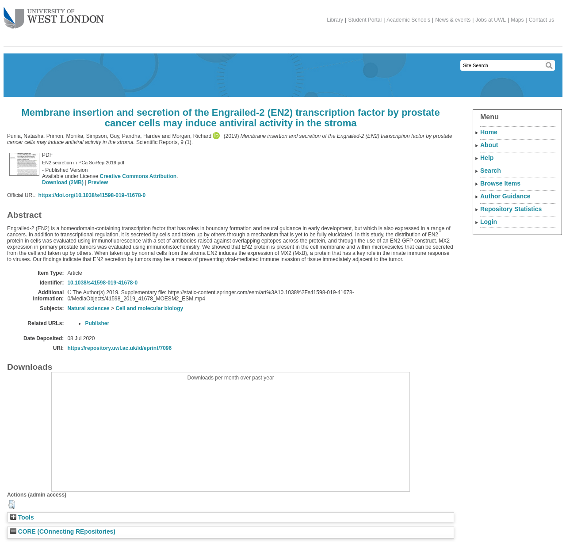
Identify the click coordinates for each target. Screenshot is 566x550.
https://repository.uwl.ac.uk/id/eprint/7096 (119, 348)
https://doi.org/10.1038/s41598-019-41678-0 (91, 195)
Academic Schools (408, 20)
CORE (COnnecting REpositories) (62, 531)
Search (490, 170)
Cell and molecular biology (149, 308)
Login (488, 221)
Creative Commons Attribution (138, 176)
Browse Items (500, 183)
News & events (452, 20)
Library (335, 20)
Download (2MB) (63, 182)
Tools (22, 517)
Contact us (541, 20)
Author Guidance (505, 196)
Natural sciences (88, 308)
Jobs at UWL (490, 20)
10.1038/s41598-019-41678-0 (102, 283)
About (489, 144)
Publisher (97, 323)
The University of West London (53, 15)
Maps (517, 20)
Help (486, 157)
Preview (98, 182)
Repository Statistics (511, 208)
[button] (11, 504)
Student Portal (365, 20)
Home (488, 132)
